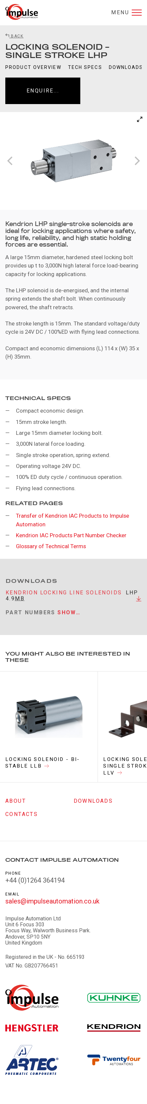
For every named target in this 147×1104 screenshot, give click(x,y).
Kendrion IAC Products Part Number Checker (71, 535)
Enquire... (43, 90)
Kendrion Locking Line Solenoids (64, 596)
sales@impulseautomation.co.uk (52, 901)
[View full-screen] (140, 119)
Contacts (21, 814)
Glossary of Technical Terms (51, 546)
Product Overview (33, 67)
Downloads (126, 67)
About (15, 801)
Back (14, 36)
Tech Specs (85, 67)
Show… (69, 615)
